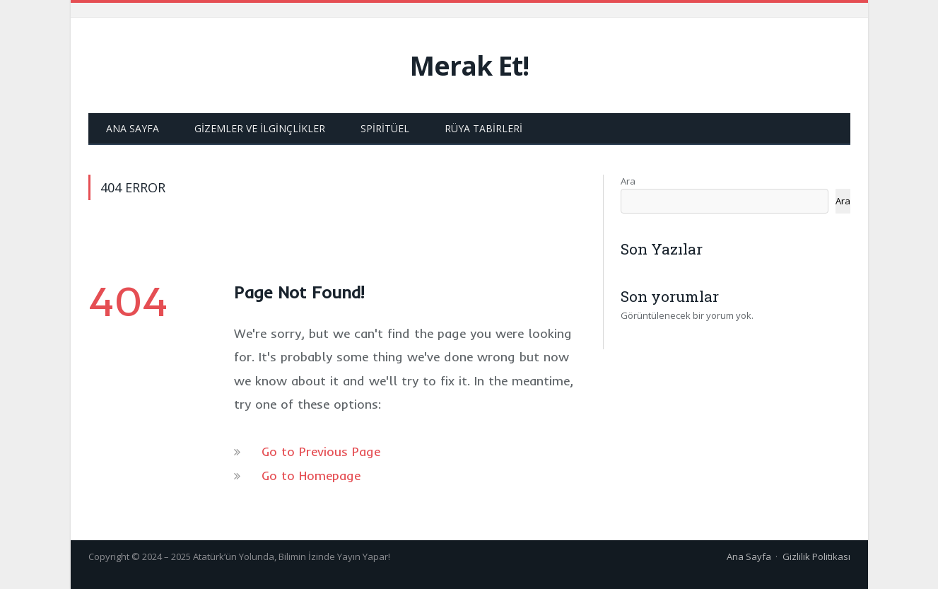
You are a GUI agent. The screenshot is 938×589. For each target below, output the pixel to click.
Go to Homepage (311, 475)
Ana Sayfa (132, 128)
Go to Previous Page (321, 451)
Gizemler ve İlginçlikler (259, 128)
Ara (628, 181)
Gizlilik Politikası (816, 556)
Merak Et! (469, 65)
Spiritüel (384, 128)
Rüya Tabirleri (483, 128)
